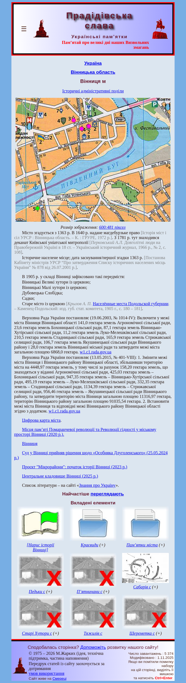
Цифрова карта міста (41, 420)
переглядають (107, 494)
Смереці (59, 678)
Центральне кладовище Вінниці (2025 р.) (60, 476)
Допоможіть (93, 647)
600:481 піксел (112, 227)
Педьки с (37, 591)
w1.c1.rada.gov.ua (95, 352)
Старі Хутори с (37, 633)
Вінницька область (93, 72)
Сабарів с (142, 587)
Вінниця (30, 443)
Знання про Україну (97, 485)
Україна (93, 63)
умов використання (46, 673)
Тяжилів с (93, 633)
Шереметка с (142, 633)
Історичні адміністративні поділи (93, 91)
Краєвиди (89, 545)
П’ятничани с (89, 591)
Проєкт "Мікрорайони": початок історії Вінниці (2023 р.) (74, 467)
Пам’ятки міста (142, 545)
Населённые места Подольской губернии (130, 303)
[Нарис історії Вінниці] (40, 547)
